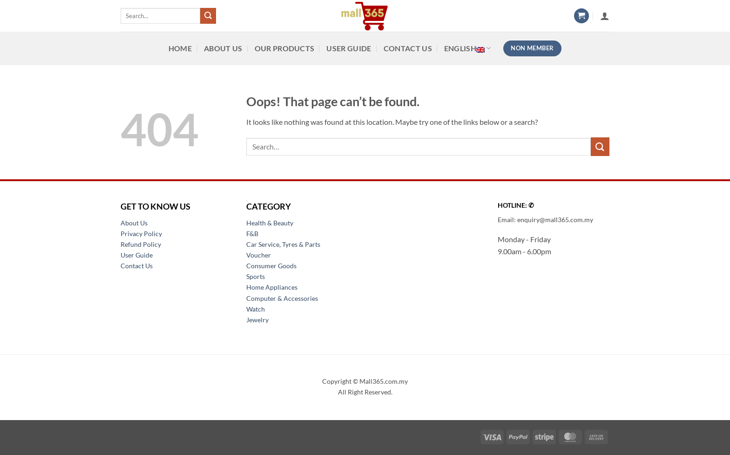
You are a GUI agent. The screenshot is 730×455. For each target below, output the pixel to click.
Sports (255, 276)
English (467, 48)
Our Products (285, 48)
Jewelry (257, 320)
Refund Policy (141, 244)
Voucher (258, 255)
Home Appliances (271, 287)
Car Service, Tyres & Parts (283, 244)
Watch (255, 309)
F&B (252, 234)
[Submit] (208, 16)
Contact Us (408, 48)
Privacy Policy (141, 234)
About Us (223, 48)
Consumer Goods (271, 266)
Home (180, 48)
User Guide (348, 48)
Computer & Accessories (282, 298)
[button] (581, 16)
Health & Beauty (269, 223)
